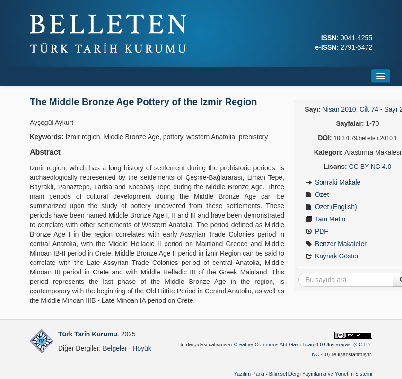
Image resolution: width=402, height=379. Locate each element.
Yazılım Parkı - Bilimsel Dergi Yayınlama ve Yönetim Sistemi (303, 374)
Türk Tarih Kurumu (87, 334)
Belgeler (115, 348)
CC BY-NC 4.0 (370, 166)
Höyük (141, 348)
